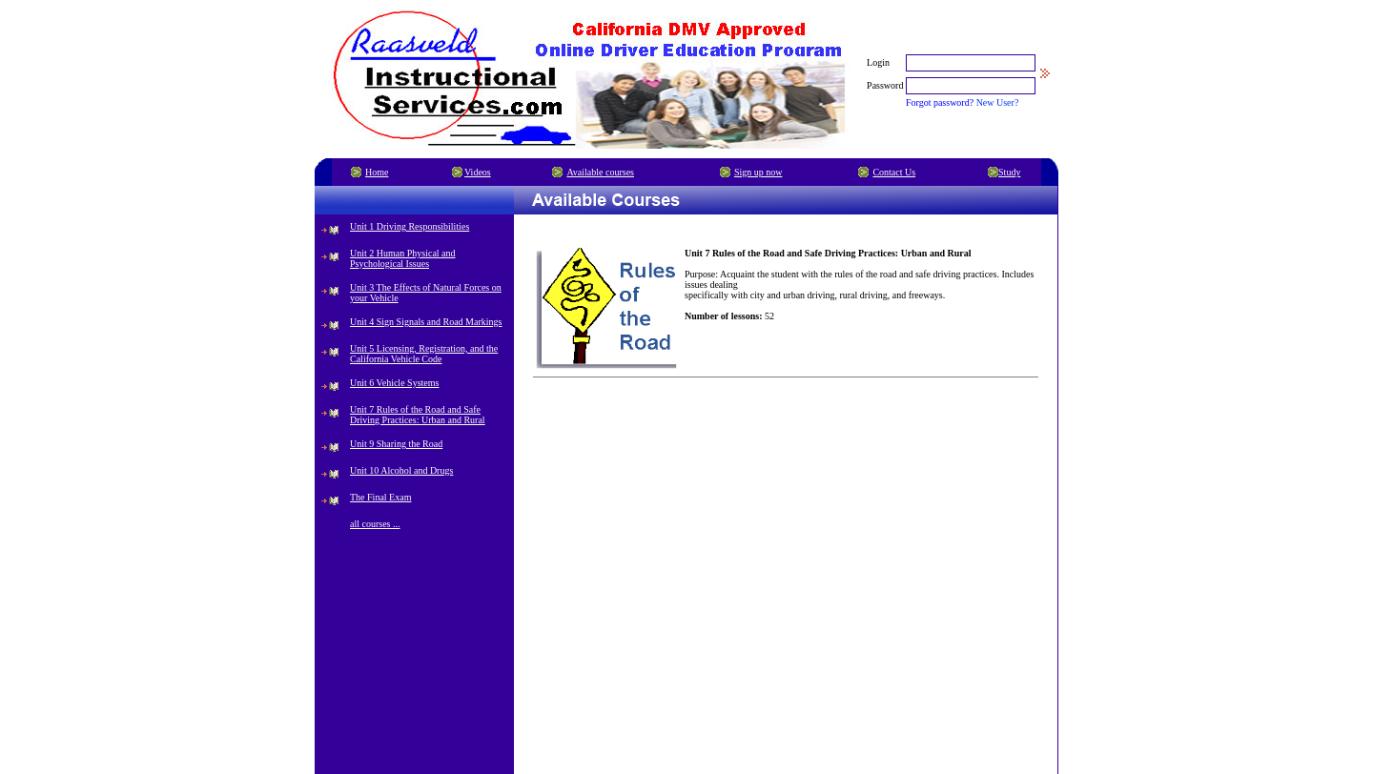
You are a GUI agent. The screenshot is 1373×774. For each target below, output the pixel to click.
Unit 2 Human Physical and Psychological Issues (403, 258)
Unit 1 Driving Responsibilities (409, 226)
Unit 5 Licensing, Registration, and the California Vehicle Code (424, 353)
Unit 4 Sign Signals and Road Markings (426, 321)
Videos (477, 172)
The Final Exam (380, 497)
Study (1009, 172)
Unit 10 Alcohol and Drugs (401, 470)
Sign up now (758, 172)
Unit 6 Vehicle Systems (394, 382)
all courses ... (375, 524)
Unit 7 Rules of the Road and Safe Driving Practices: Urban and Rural (417, 414)
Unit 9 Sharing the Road (396, 443)
